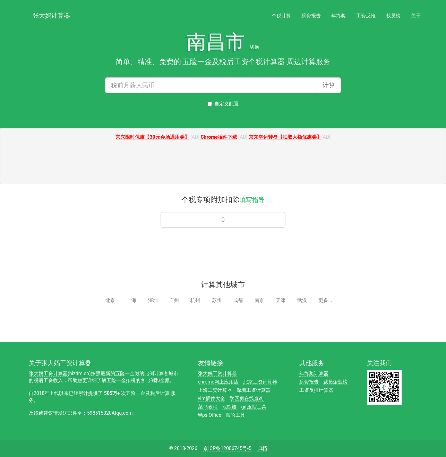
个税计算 (281, 15)
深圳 (153, 300)
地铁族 (229, 406)
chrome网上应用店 (218, 382)
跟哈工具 (235, 415)
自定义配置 (223, 103)
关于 (416, 15)
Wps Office (209, 415)
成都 (238, 300)
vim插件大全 (211, 398)
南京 (259, 300)
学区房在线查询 (247, 398)
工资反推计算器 (316, 390)
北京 (110, 300)
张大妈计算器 (51, 14)
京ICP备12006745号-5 (227, 448)
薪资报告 (311, 15)
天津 (280, 300)
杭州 (195, 300)
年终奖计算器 (313, 373)
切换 (254, 47)
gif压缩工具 (253, 406)
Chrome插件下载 (218, 137)
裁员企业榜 (335, 382)
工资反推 (366, 15)
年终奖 (338, 15)
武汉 (302, 300)
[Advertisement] (223, 163)
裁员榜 (393, 15)
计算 (329, 85)
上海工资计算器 (215, 390)
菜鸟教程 (207, 406)
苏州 (217, 300)
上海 (131, 300)
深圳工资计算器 (254, 390)
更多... (325, 300)
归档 (262, 448)
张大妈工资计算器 (48, 373)
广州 (174, 300)
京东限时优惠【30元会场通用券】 (152, 137)
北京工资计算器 (260, 382)
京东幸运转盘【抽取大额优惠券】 (285, 137)
